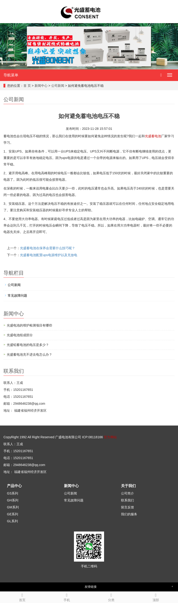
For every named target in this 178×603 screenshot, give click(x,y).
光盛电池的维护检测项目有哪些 (29, 325)
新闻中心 (41, 85)
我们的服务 (129, 514)
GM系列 (13, 507)
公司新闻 (57, 85)
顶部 (156, 597)
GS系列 (12, 493)
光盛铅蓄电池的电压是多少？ (28, 345)
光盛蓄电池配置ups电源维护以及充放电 (48, 255)
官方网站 (110, 437)
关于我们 (128, 486)
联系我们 (127, 500)
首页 (22, 597)
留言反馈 (127, 507)
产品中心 (14, 486)
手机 (66, 597)
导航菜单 (10, 75)
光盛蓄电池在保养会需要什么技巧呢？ (47, 248)
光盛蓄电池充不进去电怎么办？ (29, 354)
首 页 (27, 85)
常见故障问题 (17, 295)
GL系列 (12, 521)
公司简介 (127, 493)
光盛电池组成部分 (20, 335)
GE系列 (12, 514)
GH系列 (12, 500)
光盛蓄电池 (153, 136)
